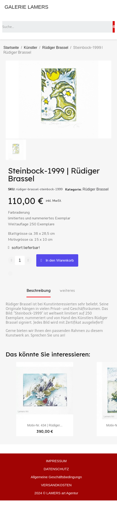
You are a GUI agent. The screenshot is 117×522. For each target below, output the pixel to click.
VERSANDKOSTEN (56, 485)
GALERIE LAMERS (26, 7)
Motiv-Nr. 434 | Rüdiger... (44, 425)
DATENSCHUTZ (56, 469)
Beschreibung (38, 290)
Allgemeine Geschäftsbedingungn (56, 477)
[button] (57, 260)
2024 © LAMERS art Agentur (56, 493)
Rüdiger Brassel (96, 189)
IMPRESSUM (56, 461)
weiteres (67, 290)
